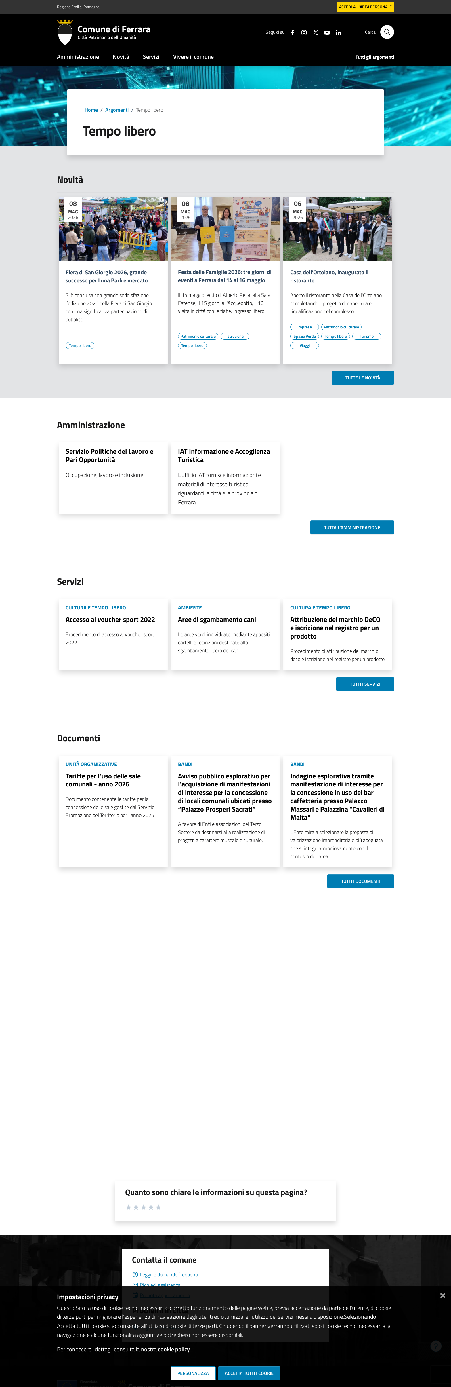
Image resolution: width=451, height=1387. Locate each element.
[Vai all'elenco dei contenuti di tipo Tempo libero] (80, 345)
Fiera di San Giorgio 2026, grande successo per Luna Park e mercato (107, 276)
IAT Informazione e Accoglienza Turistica (224, 455)
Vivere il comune (193, 56)
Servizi (151, 56)
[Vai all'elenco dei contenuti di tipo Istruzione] (235, 336)
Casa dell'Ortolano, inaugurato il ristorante (329, 276)
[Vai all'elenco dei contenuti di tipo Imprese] (304, 327)
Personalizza (193, 1373)
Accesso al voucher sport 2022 (110, 619)
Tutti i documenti (360, 881)
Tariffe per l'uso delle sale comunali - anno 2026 (103, 780)
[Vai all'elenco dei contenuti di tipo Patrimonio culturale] (198, 336)
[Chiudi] (442, 1294)
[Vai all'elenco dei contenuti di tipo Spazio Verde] (304, 336)
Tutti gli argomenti (375, 57)
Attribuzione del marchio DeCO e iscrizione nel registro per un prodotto (335, 627)
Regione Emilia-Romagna (78, 7)
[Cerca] (387, 32)
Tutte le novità (362, 377)
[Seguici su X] (313, 31)
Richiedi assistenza (156, 1285)
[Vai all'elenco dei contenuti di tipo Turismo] (366, 336)
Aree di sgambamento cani (217, 619)
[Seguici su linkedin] (336, 31)
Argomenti (117, 110)
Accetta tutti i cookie (249, 1373)
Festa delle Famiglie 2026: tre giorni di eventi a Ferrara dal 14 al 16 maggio (225, 276)
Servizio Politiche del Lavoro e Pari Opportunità (109, 455)
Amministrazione (78, 56)
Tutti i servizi (365, 684)
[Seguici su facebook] (290, 31)
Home (91, 110)
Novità (121, 56)
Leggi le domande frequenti (165, 1274)
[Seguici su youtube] (324, 31)
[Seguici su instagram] (301, 31)
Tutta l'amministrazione (352, 527)
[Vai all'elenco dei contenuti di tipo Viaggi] (304, 345)
